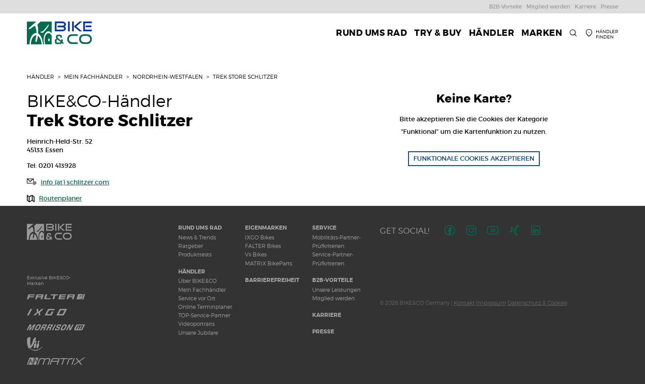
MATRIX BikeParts (268, 263)
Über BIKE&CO (197, 280)
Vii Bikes (256, 254)
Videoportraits (196, 323)
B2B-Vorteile (332, 280)
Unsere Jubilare (198, 332)
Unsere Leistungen (336, 289)
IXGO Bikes (259, 237)
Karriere (326, 315)
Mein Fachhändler (93, 76)
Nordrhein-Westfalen (168, 76)
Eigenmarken (266, 227)
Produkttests (194, 254)
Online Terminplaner (205, 306)
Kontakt (464, 302)
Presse (323, 331)
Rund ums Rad (200, 227)
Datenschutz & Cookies (537, 302)
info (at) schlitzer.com (75, 182)
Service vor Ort (196, 298)
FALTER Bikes (263, 246)
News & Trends (197, 237)
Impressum (491, 302)
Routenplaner (60, 198)
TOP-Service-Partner (204, 315)
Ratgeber (190, 246)
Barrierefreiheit (272, 280)
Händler (40, 76)
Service (324, 227)
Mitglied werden (333, 298)
